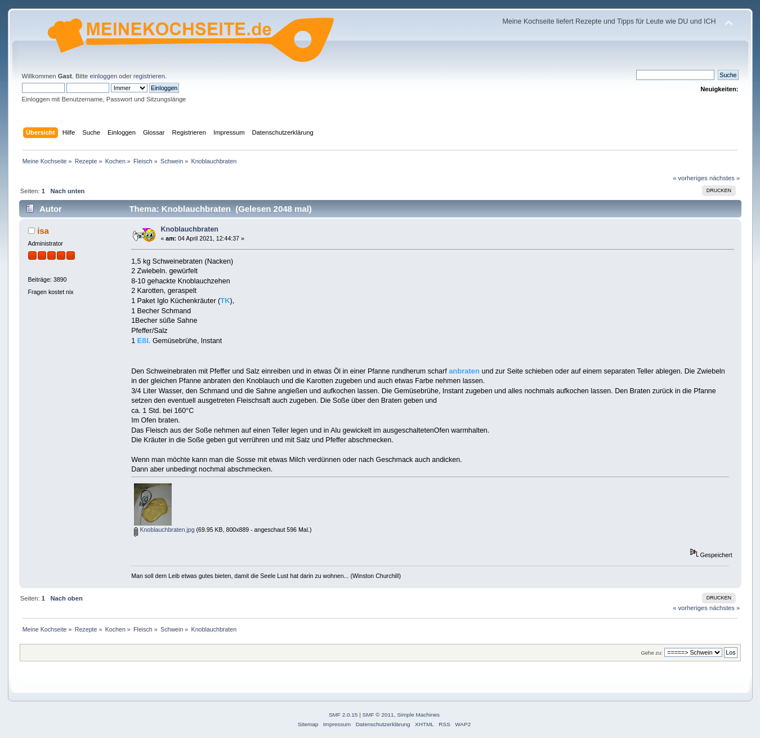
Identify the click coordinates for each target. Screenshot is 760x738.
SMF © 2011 (378, 715)
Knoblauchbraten (189, 229)
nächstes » (724, 178)
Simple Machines (418, 715)
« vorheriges (690, 178)
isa (43, 230)
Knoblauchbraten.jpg (164, 529)
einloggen (103, 76)
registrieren (149, 76)
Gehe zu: (652, 653)
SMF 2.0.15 (343, 715)
